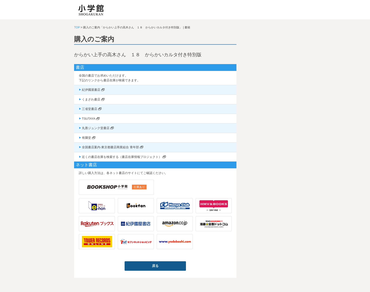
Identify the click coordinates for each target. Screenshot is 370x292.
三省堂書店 (89, 109)
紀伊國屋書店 (91, 90)
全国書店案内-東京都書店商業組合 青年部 (110, 147)
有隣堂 (86, 137)
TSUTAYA (88, 118)
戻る (155, 266)
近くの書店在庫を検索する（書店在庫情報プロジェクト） (122, 157)
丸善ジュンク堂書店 (95, 128)
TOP (77, 27)
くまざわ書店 (91, 99)
